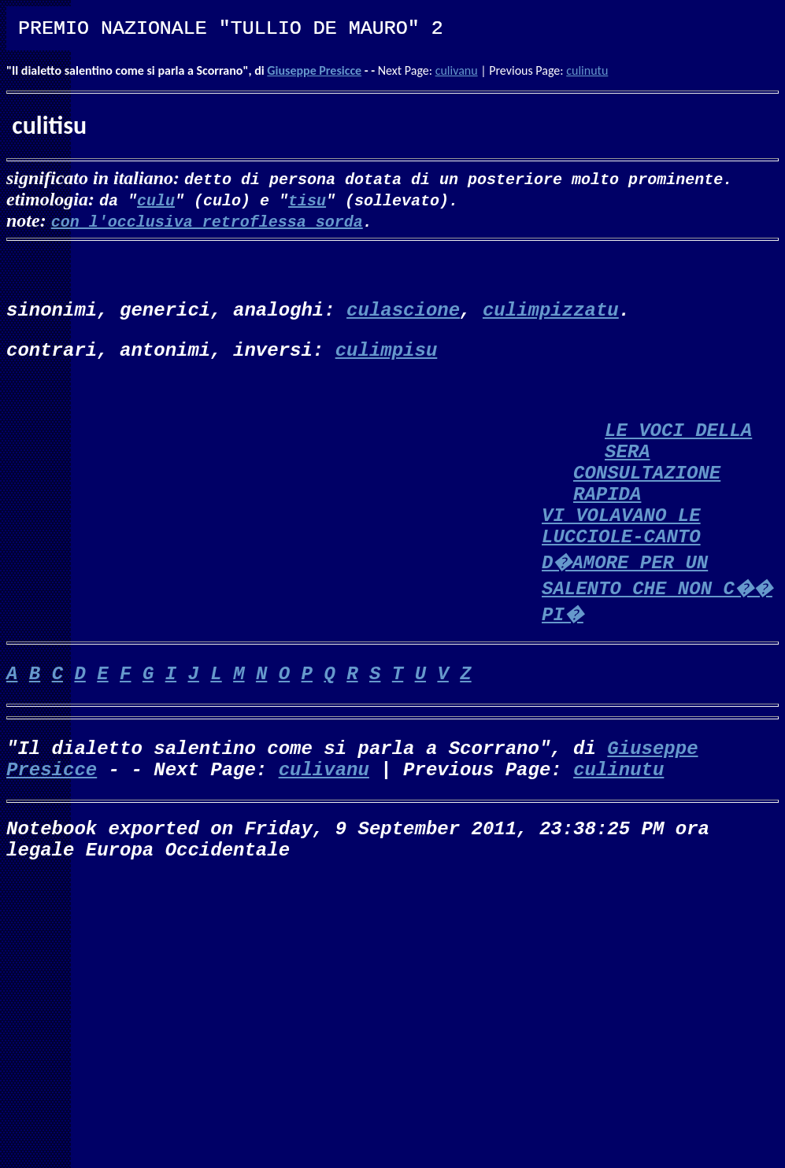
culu (156, 199)
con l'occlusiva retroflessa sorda (207, 220)
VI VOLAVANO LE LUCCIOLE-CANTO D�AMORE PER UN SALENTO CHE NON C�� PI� (657, 565)
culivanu (456, 70)
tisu (307, 199)
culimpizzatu (551, 310)
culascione (403, 310)
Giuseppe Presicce (314, 70)
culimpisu (386, 350)
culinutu (587, 70)
